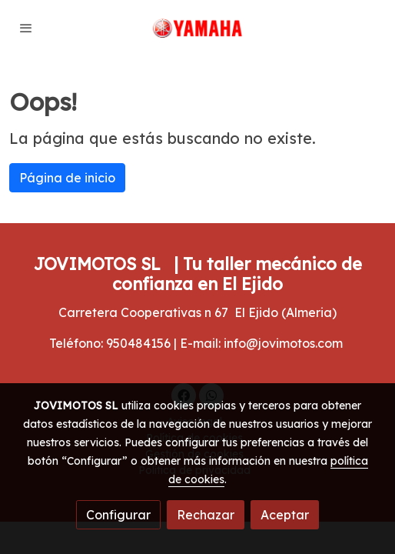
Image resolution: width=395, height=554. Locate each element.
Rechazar (205, 514)
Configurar (118, 514)
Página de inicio (67, 177)
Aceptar (285, 514)
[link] (197, 28)
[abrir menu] (26, 28)
